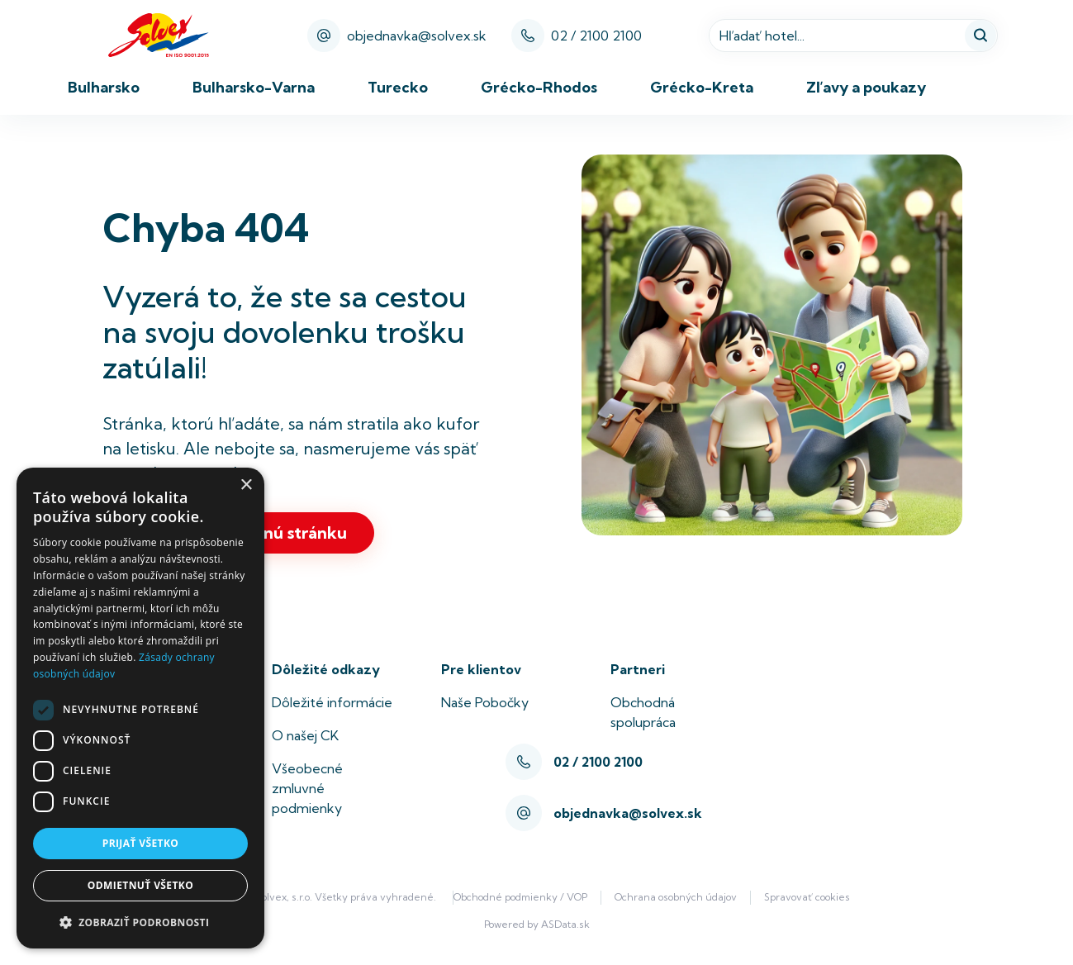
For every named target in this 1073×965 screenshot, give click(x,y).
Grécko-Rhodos (539, 87)
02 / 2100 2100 (596, 35)
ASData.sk (565, 924)
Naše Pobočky (485, 702)
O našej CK (305, 735)
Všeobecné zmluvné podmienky (307, 788)
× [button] (246, 485)
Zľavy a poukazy (866, 87)
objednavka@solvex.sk (397, 35)
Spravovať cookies (807, 897)
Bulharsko (104, 87)
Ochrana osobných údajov (676, 897)
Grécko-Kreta (701, 87)
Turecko (398, 87)
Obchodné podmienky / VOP (520, 897)
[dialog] (140, 708)
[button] (140, 922)
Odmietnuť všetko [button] (140, 885)
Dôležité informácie (332, 702)
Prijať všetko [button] (140, 843)
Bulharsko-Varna (253, 87)
